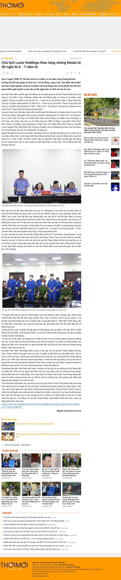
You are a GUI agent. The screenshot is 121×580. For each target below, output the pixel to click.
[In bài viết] (79, 73)
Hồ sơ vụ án (50, 14)
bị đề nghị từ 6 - (26, 445)
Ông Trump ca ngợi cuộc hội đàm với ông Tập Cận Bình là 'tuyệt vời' (35, 531)
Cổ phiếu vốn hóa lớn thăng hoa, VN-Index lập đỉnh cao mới (30, 517)
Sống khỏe (74, 14)
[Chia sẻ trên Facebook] (67, 73)
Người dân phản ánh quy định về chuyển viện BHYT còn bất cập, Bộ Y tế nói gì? (39, 542)
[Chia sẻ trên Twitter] (71, 73)
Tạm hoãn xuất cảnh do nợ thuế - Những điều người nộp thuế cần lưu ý (36, 549)
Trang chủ (4, 14)
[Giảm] (3, 73)
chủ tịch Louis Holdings (12, 445)
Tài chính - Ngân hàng (88, 14)
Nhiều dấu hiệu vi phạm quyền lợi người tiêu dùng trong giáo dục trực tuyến (38, 546)
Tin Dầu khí (39, 14)
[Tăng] (12, 73)
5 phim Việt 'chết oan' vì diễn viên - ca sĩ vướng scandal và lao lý (33, 539)
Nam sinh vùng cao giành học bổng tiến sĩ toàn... (52, 51)
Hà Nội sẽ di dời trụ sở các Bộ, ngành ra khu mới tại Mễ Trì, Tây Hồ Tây (36, 528)
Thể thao (113, 14)
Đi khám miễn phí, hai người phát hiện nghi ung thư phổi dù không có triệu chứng (40, 535)
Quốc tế (58, 14)
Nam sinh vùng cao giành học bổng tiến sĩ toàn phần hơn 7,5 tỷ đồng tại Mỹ (36, 521)
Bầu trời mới (103, 14)
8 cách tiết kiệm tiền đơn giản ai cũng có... (95, 51)
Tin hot (13, 14)
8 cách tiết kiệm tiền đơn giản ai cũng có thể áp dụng (30, 524)
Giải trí (66, 14)
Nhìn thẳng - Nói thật (25, 14)
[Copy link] (75, 73)
